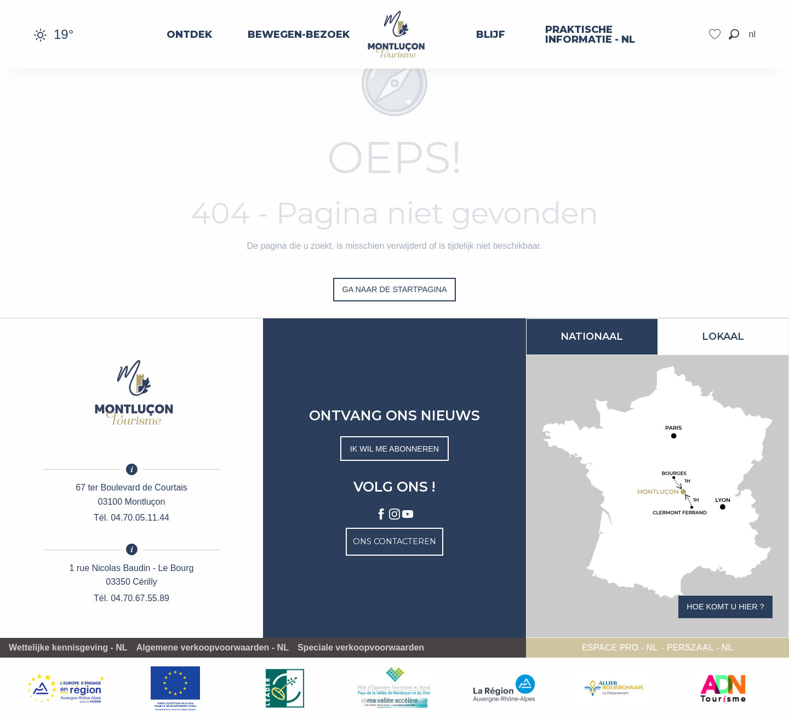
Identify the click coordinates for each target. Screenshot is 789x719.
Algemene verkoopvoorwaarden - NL (212, 647)
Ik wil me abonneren (394, 448)
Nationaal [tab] (592, 336)
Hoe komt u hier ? (725, 606)
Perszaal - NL (700, 647)
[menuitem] (189, 34)
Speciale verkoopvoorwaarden (361, 647)
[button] (734, 34)
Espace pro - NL (620, 647)
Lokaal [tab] (723, 336)
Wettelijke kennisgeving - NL (68, 647)
